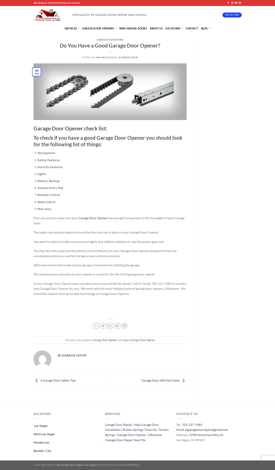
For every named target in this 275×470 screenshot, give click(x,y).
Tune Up (150, 429)
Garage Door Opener (110, 39)
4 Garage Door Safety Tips (55, 380)
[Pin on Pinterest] (117, 326)
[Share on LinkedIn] (124, 326)
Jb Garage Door (128, 57)
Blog (205, 28)
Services (72, 28)
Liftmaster (155, 435)
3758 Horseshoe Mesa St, (206, 435)
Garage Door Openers (99, 28)
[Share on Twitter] (103, 326)
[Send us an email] (240, 3)
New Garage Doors (133, 28)
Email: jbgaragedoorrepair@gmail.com (202, 429)
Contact (192, 28)
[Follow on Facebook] (228, 3)
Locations (174, 28)
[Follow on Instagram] (232, 3)
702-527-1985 (192, 424)
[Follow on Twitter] (236, 3)
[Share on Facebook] (96, 326)
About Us (156, 28)
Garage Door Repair (118, 424)
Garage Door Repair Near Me (126, 440)
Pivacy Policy (106, 464)
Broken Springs (133, 429)
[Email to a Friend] (110, 326)
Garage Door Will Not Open (164, 380)
